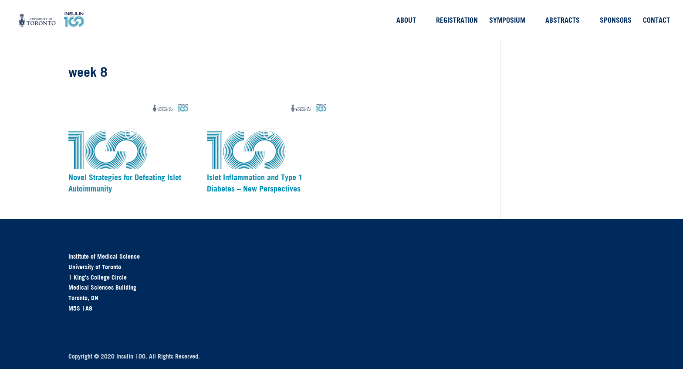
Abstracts (562, 20)
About (406, 20)
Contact (656, 20)
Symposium (507, 20)
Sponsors (616, 20)
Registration (457, 20)
